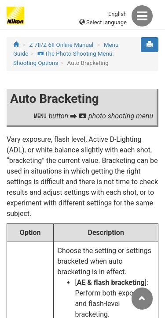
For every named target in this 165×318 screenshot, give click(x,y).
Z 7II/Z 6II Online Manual (61, 45)
